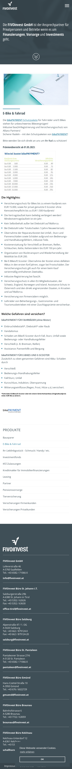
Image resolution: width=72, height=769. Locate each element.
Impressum (10, 766)
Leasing (7, 476)
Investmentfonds (12, 457)
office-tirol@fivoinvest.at (17, 608)
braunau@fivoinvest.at (16, 722)
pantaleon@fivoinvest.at (17, 667)
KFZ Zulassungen (12, 463)
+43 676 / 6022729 (17, 689)
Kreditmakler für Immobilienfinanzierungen (26, 470)
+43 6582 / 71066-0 (18, 572)
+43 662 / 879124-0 (18, 631)
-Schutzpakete (22, 120)
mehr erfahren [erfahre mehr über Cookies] (27, 752)
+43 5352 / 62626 (17, 600)
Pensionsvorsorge (12, 490)
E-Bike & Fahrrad (12, 444)
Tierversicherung (12, 496)
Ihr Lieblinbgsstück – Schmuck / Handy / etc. (26, 450)
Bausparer (8, 437)
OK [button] (42, 759)
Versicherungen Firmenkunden (19, 503)
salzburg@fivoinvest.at (16, 639)
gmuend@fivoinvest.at (16, 694)
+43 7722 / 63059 (17, 717)
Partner (7, 483)
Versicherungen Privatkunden (19, 509)
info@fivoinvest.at (13, 578)
